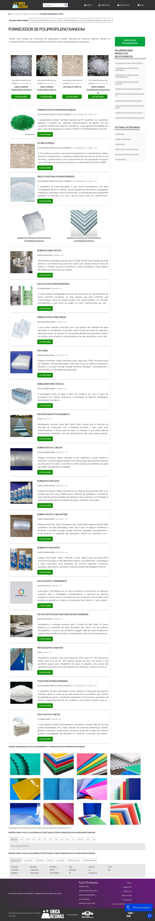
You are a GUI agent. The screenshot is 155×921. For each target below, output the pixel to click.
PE (62, 840)
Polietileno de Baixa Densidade (127, 155)
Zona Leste (60, 860)
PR (45, 840)
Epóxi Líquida (84, 899)
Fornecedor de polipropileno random (129, 118)
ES (34, 840)
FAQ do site (127, 900)
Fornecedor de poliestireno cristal (72, 20)
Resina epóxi (119, 144)
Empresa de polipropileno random (128, 89)
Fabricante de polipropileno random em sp (129, 107)
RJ (22, 840)
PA (94, 840)
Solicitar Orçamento (130, 41)
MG (28, 840)
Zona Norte (28, 860)
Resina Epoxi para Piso (88, 891)
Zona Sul (50, 860)
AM (88, 840)
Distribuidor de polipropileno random (126, 83)
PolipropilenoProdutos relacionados (124, 53)
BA (67, 840)
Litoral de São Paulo (89, 860)
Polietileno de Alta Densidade (126, 149)
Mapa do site (127, 895)
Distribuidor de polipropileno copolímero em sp (126, 76)
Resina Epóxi (84, 886)
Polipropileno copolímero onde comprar (99, 20)
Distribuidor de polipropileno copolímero (126, 69)
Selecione (14, 840)
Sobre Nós (104, 5)
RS (56, 840)
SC (50, 840)
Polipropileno (120, 160)
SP (39, 840)
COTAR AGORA (21, 97)
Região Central (16, 860)
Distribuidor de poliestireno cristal (129, 63)
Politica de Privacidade (122, 904)
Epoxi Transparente (87, 895)
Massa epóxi (119, 134)
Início (87, 5)
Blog (141, 5)
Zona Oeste (39, 860)
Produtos (123, 5)
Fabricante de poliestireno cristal (128, 101)
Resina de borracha (123, 139)
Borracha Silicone (87, 903)
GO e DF (80, 840)
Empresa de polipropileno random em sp (129, 95)
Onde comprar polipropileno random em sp (44, 20)
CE (73, 840)
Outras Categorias (127, 127)
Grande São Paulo (74, 860)
